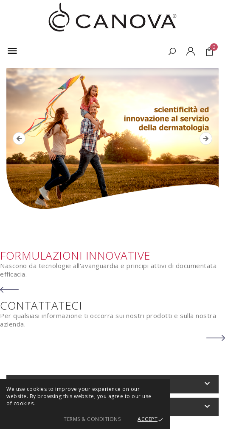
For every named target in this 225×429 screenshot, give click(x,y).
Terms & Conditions (92, 419)
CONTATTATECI (41, 305)
